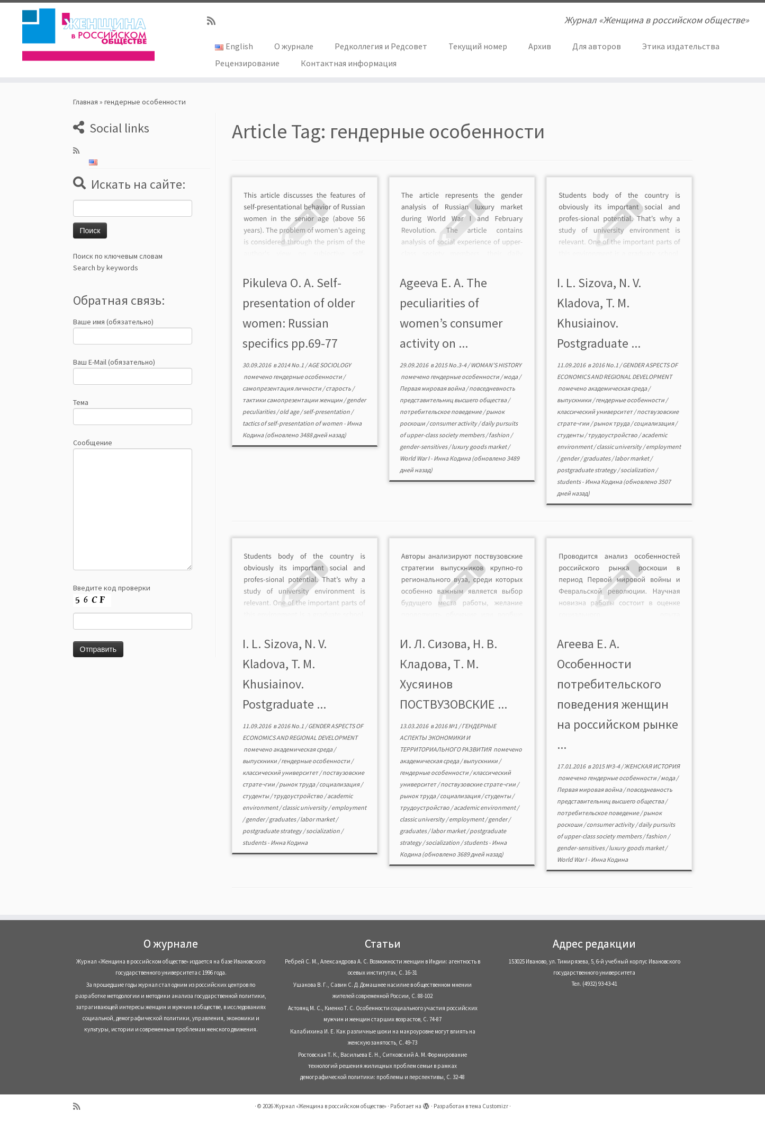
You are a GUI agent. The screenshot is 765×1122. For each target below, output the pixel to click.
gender (570, 458)
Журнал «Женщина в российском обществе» (330, 1106)
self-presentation (327, 412)
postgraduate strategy (587, 470)
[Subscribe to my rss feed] (214, 21)
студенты (570, 435)
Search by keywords (105, 267)
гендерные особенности (308, 377)
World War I (415, 458)
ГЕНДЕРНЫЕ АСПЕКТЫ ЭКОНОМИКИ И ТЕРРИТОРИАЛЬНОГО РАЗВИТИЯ (448, 737)
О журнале (293, 46)
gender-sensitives (424, 446)
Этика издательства (680, 46)
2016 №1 (446, 726)
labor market (632, 458)
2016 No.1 (605, 365)
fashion (499, 435)
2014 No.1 (291, 365)
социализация (654, 423)
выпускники (574, 400)
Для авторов (596, 46)
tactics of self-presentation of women (293, 423)
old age (290, 412)
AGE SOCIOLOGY (329, 365)
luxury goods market (480, 446)
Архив (539, 46)
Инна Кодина (452, 458)
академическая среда (618, 388)
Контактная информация (349, 63)
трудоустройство (613, 435)
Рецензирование (247, 63)
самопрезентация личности (282, 388)
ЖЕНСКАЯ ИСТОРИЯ (652, 766)
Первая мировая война (433, 388)
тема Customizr (488, 1106)
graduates (597, 458)
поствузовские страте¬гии (478, 784)
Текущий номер (477, 46)
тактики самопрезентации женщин (293, 400)
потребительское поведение (441, 412)
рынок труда (612, 423)
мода (511, 377)
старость (339, 388)
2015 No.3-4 (451, 365)
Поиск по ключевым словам (118, 256)
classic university (620, 446)
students (569, 481)
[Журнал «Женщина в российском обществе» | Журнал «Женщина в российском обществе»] (88, 34)
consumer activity (453, 423)
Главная (85, 102)
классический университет (595, 412)
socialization (637, 470)
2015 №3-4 (606, 766)
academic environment (485, 807)
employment (663, 446)
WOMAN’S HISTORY (496, 365)
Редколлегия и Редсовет (381, 46)
